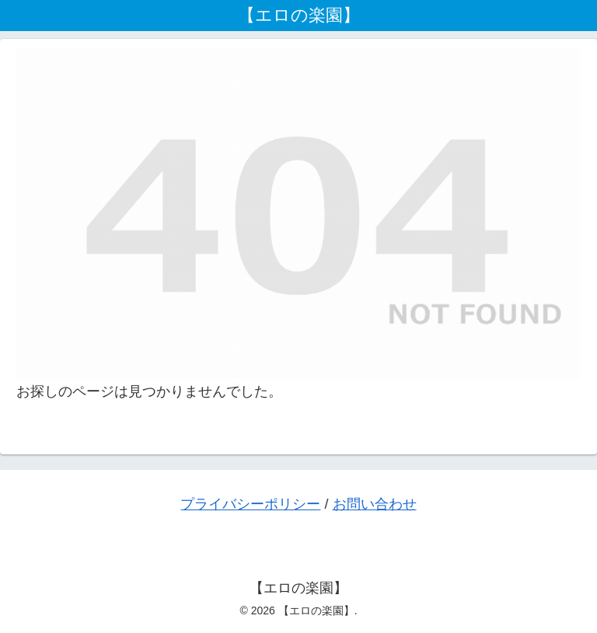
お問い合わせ (375, 504)
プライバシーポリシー (250, 504)
